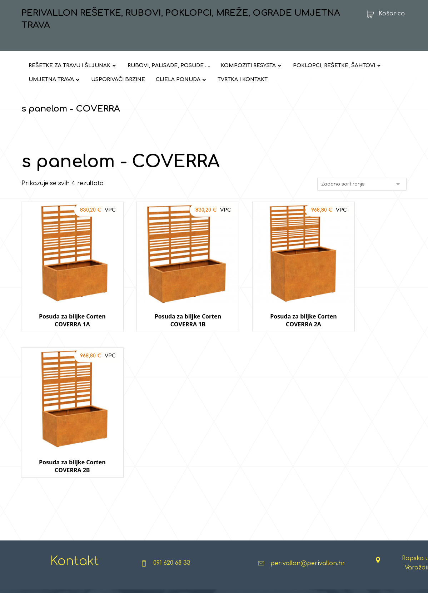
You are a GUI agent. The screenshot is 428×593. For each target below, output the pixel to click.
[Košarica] (383, 13)
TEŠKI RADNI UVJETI (348, 481)
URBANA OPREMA (203, 458)
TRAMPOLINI (271, 470)
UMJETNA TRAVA (45, 516)
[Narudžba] (362, 184)
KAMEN (113, 481)
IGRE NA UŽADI (274, 493)
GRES (111, 516)
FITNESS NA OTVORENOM (213, 470)
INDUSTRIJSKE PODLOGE (353, 470)
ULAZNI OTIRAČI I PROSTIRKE (358, 458)
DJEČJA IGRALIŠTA (279, 458)
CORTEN (115, 539)
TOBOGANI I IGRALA (280, 504)
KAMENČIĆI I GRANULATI (133, 493)
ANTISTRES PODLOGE (282, 481)
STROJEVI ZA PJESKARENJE (357, 516)
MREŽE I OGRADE (45, 504)
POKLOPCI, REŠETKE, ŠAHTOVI (61, 493)
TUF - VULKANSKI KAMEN (134, 504)
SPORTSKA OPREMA (205, 516)
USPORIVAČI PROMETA (51, 527)
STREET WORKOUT (204, 504)
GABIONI (115, 527)
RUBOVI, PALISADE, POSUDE (58, 481)
